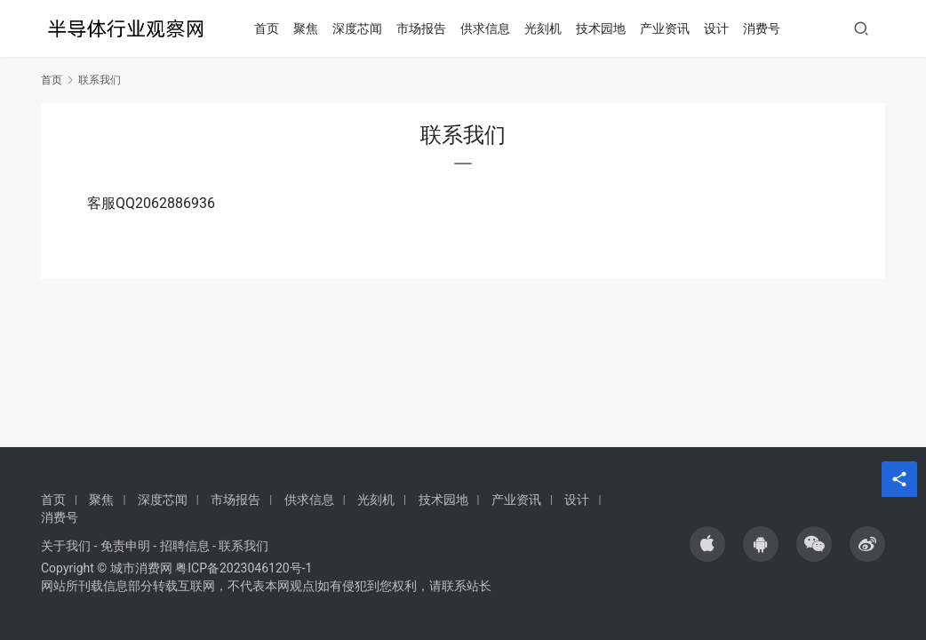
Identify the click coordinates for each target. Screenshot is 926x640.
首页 (272, 28)
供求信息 (491, 28)
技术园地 (607, 28)
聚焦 (311, 28)
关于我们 (66, 546)
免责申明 (125, 546)
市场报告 (427, 28)
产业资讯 (671, 28)
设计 (722, 28)
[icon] (707, 544)
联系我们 (243, 546)
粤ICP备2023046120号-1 (243, 568)
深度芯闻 (363, 28)
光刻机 (549, 28)
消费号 (767, 28)
